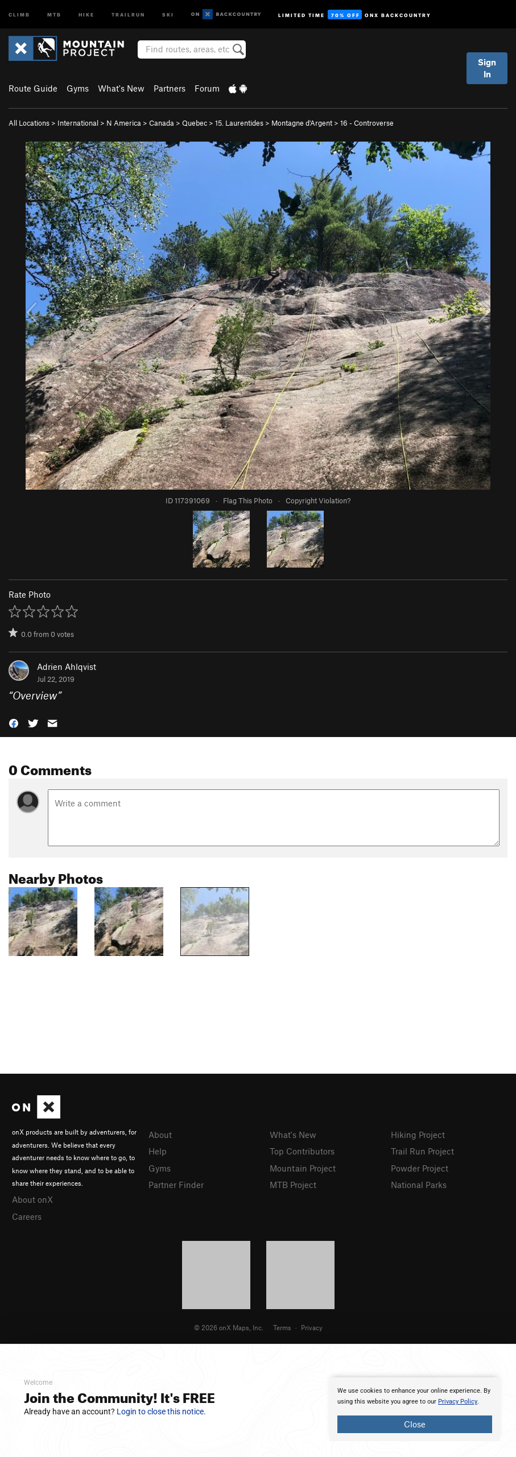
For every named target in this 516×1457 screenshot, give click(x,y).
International (77, 122)
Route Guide (33, 88)
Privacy (312, 1327)
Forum (207, 88)
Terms (282, 1327)
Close (415, 1424)
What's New (121, 88)
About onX (32, 1199)
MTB (54, 14)
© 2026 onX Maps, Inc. (228, 1327)
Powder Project (419, 1168)
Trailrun (128, 14)
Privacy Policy (457, 1401)
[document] (414, 1409)
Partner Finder (176, 1184)
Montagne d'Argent (301, 122)
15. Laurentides (239, 122)
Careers (27, 1216)
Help (157, 1151)
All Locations (29, 122)
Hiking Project (418, 1134)
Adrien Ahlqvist (66, 666)
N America (123, 122)
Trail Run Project (422, 1151)
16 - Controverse (367, 122)
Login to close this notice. (161, 1411)
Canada (161, 122)
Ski (168, 14)
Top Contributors (302, 1151)
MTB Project (293, 1184)
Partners (169, 88)
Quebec (194, 122)
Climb (19, 14)
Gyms (78, 88)
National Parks (419, 1184)
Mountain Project (303, 1168)
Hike (86, 14)
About (160, 1134)
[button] (14, 722)
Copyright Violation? (318, 500)
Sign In (487, 68)
